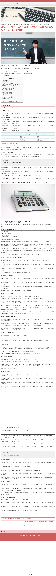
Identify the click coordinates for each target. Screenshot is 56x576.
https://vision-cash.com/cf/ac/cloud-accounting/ (11, 455)
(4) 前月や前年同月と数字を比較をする (9, 101)
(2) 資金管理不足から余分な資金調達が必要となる (11, 87)
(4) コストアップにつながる (7, 89)
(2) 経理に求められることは (7, 83)
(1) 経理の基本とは (5, 81)
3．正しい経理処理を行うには (8, 96)
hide (14, 78)
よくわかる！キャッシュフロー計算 (9, 3)
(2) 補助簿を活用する (6, 98)
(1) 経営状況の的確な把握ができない (9, 85)
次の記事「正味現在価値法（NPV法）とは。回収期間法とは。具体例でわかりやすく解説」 (39, 521)
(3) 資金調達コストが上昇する (8, 88)
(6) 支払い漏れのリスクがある (8, 92)
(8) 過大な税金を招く (6, 94)
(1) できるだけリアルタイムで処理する (9, 97)
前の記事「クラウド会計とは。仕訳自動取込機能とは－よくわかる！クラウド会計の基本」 (16, 518)
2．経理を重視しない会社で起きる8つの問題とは (11, 84)
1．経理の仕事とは (5, 80)
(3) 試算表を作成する (6, 99)
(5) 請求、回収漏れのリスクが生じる (9, 90)
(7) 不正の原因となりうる (7, 93)
